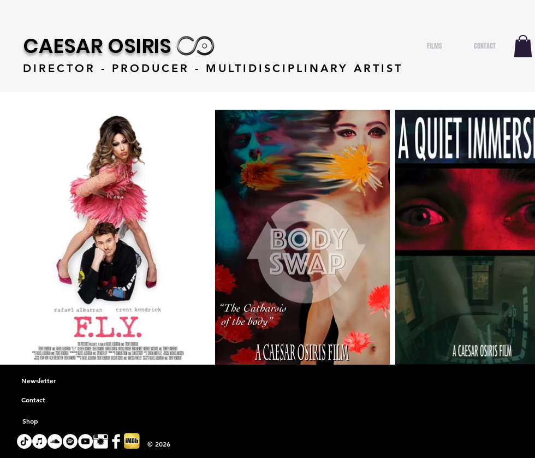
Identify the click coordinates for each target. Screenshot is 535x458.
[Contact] (33, 400)
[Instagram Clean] (100, 441)
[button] (523, 46)
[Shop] (30, 421)
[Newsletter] (38, 381)
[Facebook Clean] (116, 441)
